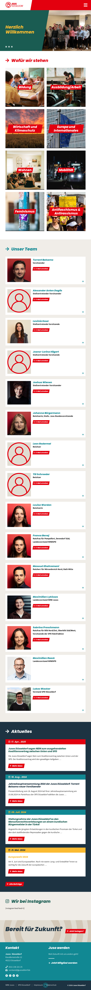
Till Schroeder (41, 474)
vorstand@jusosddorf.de (19, 970)
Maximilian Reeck (44, 658)
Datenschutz (51, 985)
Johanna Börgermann (46, 413)
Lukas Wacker (41, 688)
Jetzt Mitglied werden (64, 963)
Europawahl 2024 (18, 856)
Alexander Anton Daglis (47, 290)
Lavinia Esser (41, 321)
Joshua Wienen (42, 382)
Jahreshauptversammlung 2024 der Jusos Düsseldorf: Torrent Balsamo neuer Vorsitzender (43, 785)
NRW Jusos (9, 985)
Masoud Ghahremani (46, 566)
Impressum (38, 985)
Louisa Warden (42, 505)
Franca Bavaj (41, 535)
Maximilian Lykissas (45, 596)
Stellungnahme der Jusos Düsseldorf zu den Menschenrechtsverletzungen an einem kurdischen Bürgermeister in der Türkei (37, 822)
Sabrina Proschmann (46, 627)
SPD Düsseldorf (24, 985)
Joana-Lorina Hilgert (46, 351)
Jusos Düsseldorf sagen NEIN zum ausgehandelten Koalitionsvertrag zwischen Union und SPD (37, 750)
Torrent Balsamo (43, 259)
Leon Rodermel (42, 443)
